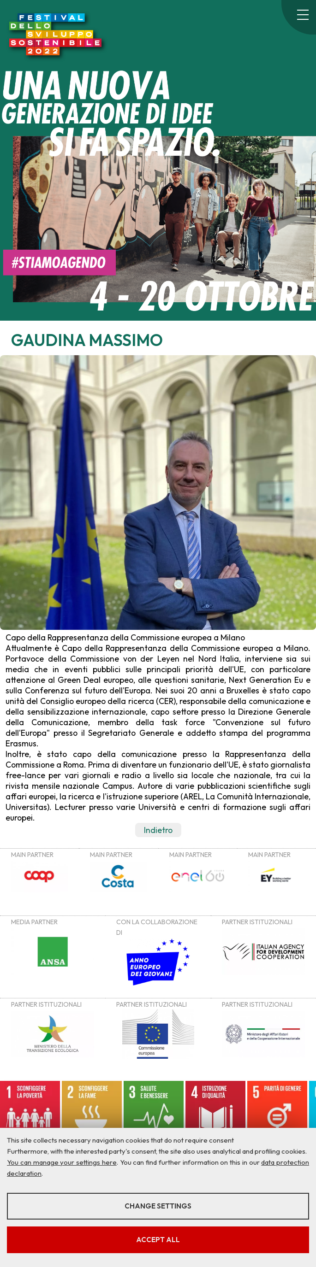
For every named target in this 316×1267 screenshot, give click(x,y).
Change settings (158, 1206)
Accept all (158, 1239)
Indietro (158, 830)
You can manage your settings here (62, 1162)
